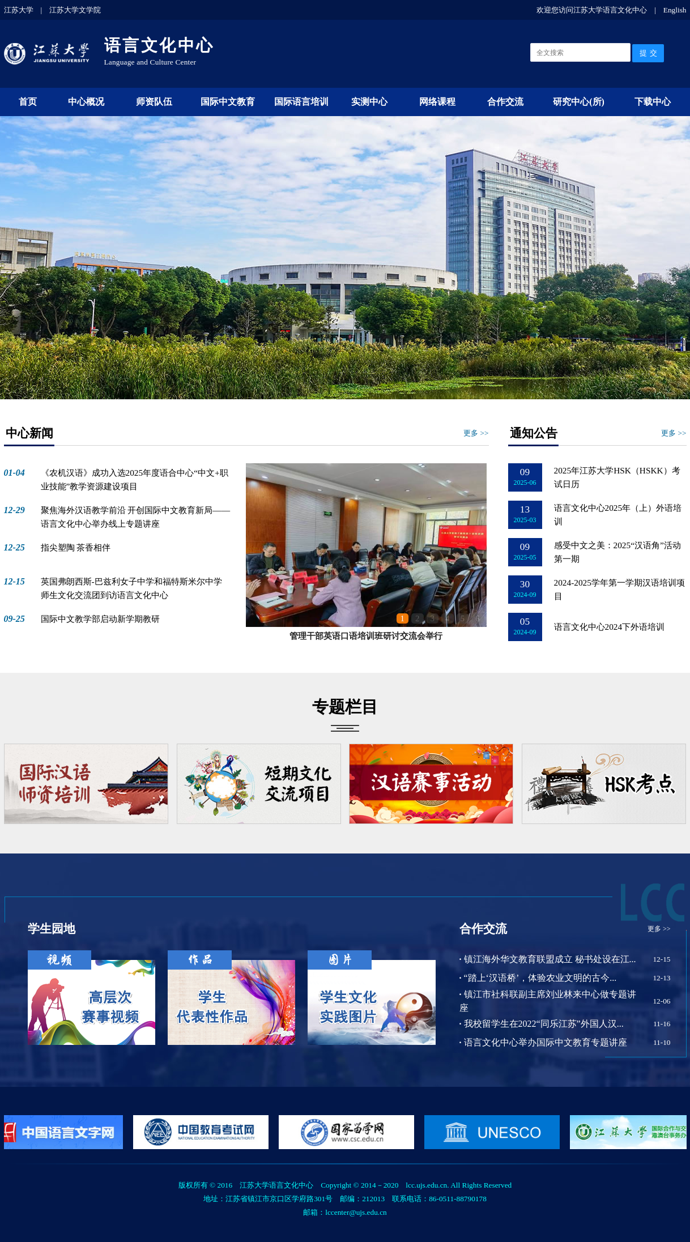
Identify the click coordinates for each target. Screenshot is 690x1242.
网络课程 (437, 101)
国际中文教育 (228, 101)
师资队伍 (154, 101)
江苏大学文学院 (75, 10)
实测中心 (369, 101)
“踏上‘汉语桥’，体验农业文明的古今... (538, 978)
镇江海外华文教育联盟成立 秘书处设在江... (547, 959)
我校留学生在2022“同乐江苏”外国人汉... (541, 1023)
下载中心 (652, 101)
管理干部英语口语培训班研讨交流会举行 (365, 636)
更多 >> (475, 433)
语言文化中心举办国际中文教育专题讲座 (543, 1042)
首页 (28, 101)
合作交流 (505, 101)
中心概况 (86, 101)
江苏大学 (18, 10)
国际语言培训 (301, 101)
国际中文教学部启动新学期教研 (100, 619)
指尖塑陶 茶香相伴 (76, 547)
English (675, 10)
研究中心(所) (578, 101)
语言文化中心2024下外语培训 (609, 626)
